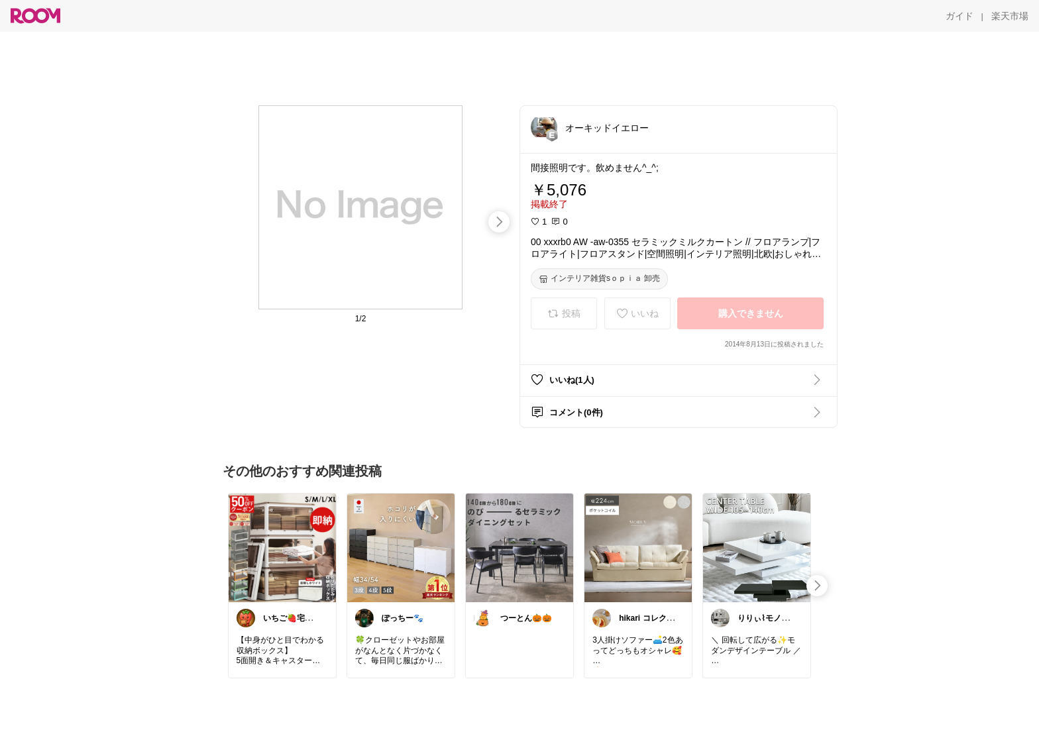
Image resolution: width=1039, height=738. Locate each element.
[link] (282, 547)
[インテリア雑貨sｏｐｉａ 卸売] (599, 279)
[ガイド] (959, 16)
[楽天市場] (1009, 16)
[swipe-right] (499, 222)
